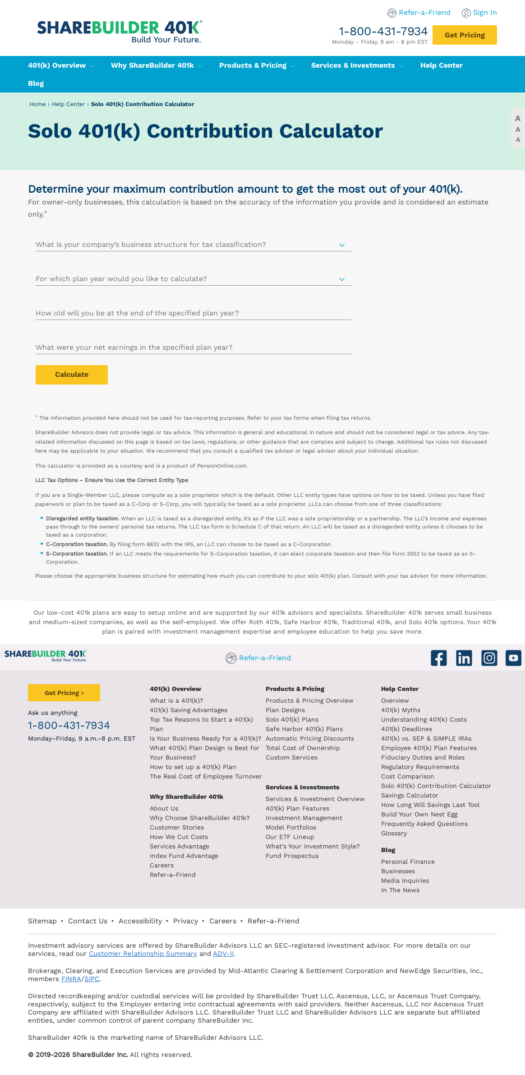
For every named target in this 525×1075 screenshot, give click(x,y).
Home (37, 104)
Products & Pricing (257, 65)
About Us (164, 808)
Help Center (68, 104)
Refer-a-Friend (425, 12)
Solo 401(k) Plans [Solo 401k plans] (292, 719)
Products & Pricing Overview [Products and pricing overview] (310, 700)
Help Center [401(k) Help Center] (441, 65)
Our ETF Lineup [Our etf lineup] (290, 836)
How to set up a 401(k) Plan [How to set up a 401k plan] (193, 766)
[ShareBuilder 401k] (118, 24)
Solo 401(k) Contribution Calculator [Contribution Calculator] (436, 785)
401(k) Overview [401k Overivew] (175, 688)
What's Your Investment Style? (313, 846)
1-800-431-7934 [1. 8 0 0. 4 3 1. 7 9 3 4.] (383, 31)
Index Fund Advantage (184, 855)
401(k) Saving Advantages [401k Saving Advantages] (188, 710)
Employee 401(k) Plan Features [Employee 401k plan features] (429, 747)
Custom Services (292, 757)
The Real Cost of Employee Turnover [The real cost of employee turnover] (206, 776)
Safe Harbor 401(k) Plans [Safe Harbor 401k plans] (304, 728)
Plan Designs (285, 710)
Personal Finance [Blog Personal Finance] (408, 861)
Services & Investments (358, 65)
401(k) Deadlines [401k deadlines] (406, 728)
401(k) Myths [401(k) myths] (400, 710)
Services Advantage (179, 846)
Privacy (185, 921)
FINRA (71, 979)
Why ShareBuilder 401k (157, 65)
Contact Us (87, 921)
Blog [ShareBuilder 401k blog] (388, 849)
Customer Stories (177, 827)
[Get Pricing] (465, 35)
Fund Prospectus (292, 855)
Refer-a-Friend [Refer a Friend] (173, 874)
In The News (400, 890)
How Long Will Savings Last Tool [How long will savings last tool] (430, 804)
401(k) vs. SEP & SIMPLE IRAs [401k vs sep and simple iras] (426, 738)
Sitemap (42, 921)
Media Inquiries (405, 880)
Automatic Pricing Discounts (310, 738)
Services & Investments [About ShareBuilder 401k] (303, 787)
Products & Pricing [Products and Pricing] (295, 688)
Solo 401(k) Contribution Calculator (142, 104)
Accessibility (140, 921)
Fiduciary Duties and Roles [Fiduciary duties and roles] (423, 757)
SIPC (91, 979)
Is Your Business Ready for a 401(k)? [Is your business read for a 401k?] (206, 738)
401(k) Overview (61, 65)
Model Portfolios (291, 827)
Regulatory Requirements (420, 766)
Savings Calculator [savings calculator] (409, 795)
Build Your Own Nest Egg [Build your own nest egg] (419, 814)
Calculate (71, 374)
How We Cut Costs (179, 836)
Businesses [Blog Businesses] (398, 871)
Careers (162, 865)
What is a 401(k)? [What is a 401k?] (176, 700)
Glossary (394, 833)
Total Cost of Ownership (303, 747)
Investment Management (304, 817)
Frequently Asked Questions (424, 823)
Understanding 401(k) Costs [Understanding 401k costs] (424, 719)
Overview (395, 700)
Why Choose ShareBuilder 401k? (200, 817)
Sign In (485, 12)
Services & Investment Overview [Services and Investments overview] (315, 798)
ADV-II (223, 954)
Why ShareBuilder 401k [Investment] (186, 796)
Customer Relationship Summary (143, 954)
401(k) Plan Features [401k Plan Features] (297, 808)
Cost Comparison (407, 776)
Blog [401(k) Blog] (36, 83)
